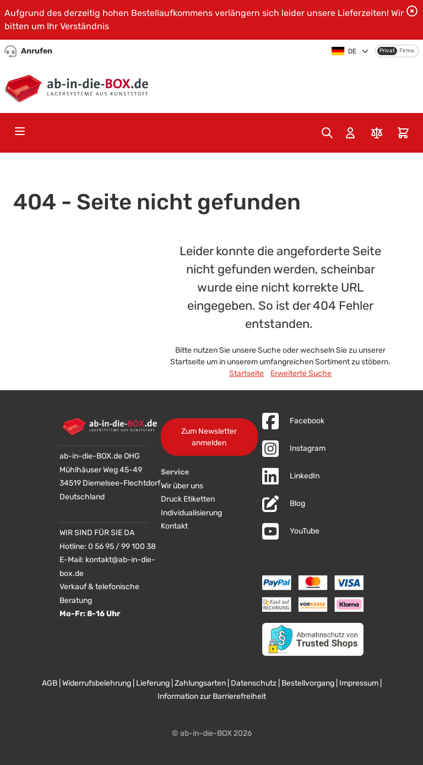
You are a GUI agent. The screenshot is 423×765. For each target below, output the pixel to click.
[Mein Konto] (350, 132)
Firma (406, 50)
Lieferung (153, 683)
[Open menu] (19, 131)
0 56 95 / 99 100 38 (122, 546)
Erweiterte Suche (301, 373)
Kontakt (174, 526)
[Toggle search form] (327, 132)
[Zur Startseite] (79, 86)
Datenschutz (253, 683)
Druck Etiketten (188, 499)
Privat (387, 50)
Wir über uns (182, 486)
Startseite (246, 373)
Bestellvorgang (307, 683)
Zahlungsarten (200, 683)
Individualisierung (191, 513)
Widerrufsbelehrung (96, 683)
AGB (49, 683)
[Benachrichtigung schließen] (412, 11)
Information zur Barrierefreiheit (212, 696)
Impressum (358, 683)
